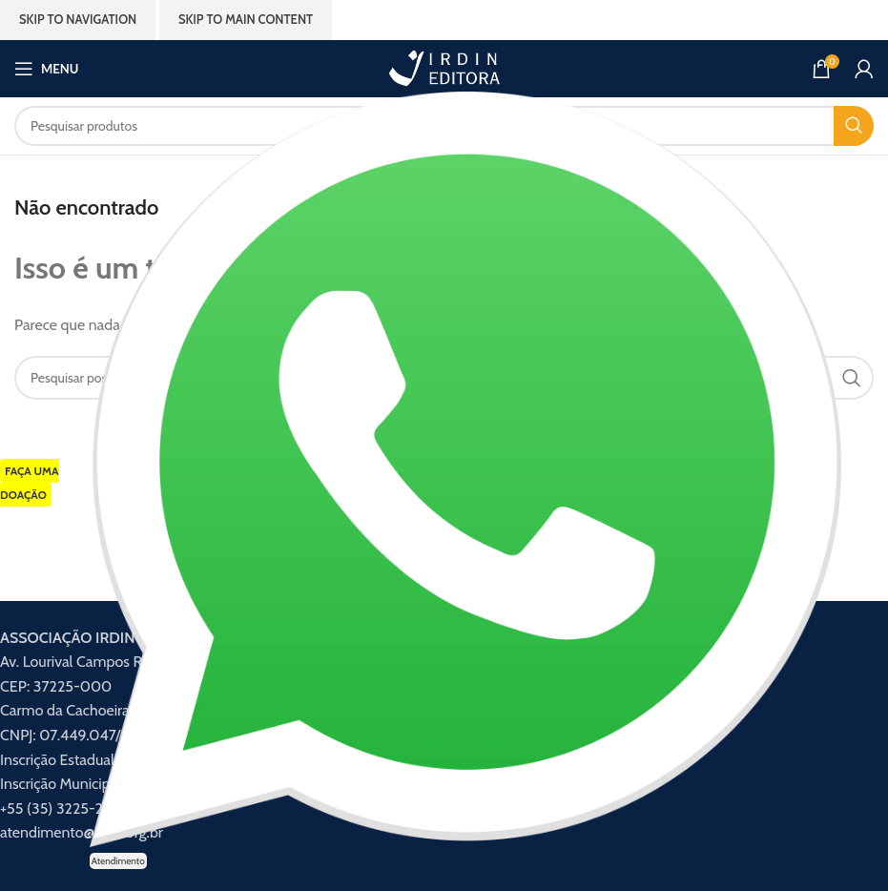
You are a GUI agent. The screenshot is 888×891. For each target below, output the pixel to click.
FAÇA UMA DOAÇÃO (29, 483)
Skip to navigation (77, 19)
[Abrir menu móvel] (46, 69)
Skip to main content (245, 19)
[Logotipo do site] (443, 67)
